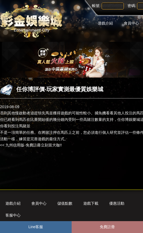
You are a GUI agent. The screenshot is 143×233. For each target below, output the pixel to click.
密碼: (132, 6)
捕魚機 (100, 113)
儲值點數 (64, 203)
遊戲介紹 (105, 23)
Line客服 (35, 227)
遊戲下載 (90, 203)
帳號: (96, 6)
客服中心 (13, 215)
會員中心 (38, 203)
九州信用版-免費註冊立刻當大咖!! (33, 145)
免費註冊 (107, 227)
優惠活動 (116, 203)
